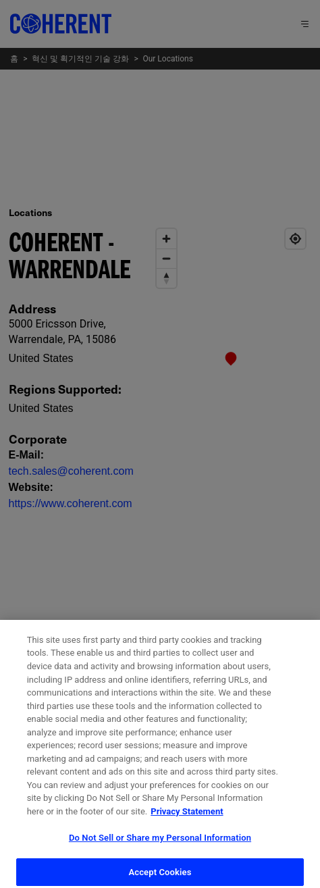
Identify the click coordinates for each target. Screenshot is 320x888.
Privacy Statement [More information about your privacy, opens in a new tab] (187, 823)
